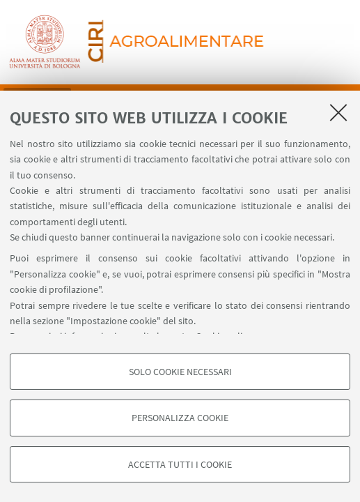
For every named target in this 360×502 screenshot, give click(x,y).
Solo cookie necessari (180, 371)
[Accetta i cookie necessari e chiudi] (338, 112)
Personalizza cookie (180, 417)
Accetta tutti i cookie (180, 464)
